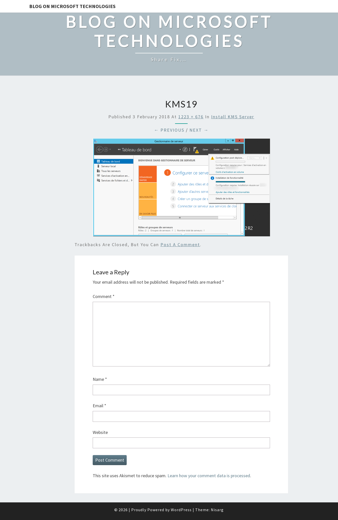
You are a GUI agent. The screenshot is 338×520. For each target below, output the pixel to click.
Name (100, 379)
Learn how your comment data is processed (208, 475)
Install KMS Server (232, 117)
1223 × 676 (191, 117)
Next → (199, 130)
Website (100, 432)
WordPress (181, 509)
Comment (104, 296)
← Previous (169, 130)
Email (99, 405)
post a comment (180, 244)
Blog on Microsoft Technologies (72, 6)
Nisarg (217, 509)
